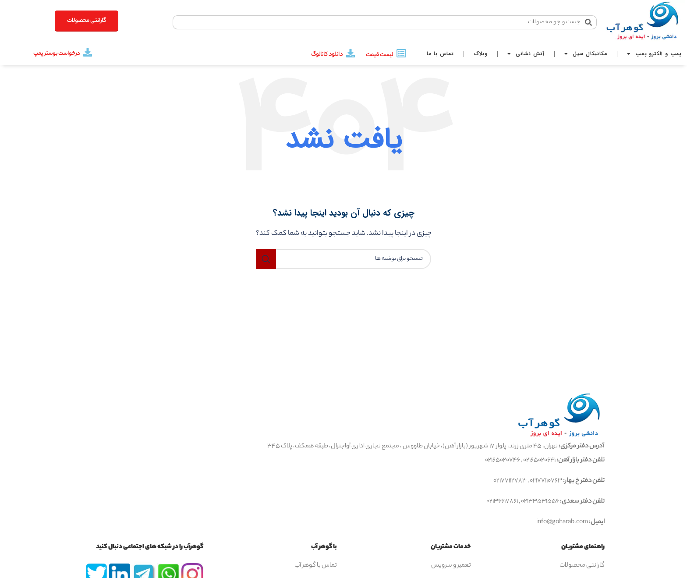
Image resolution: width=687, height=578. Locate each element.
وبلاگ (481, 54)
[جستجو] (343, 259)
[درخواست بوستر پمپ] (87, 52)
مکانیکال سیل (585, 54)
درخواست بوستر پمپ (56, 53)
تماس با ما (440, 54)
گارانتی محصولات (582, 565)
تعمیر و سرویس (451, 565)
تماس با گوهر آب (315, 565)
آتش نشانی (526, 54)
